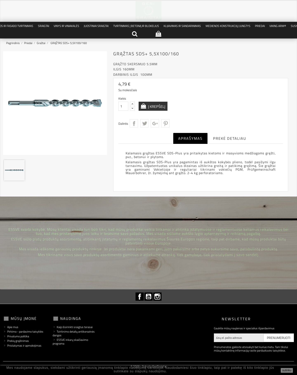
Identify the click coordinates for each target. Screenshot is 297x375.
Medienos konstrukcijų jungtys (228, 26)
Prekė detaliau (229, 138)
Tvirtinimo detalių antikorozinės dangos (74, 333)
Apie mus (12, 327)
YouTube (148, 296)
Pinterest (165, 123)
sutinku (286, 370)
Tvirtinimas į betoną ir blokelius (136, 26)
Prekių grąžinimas (18, 341)
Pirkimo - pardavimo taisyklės (25, 331)
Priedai (260, 26)
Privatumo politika (18, 336)
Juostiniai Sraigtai (96, 26)
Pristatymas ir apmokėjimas (24, 345)
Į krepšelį (156, 106)
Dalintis (134, 123)
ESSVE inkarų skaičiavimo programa (70, 342)
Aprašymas (190, 138)
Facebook (140, 296)
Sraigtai (43, 26)
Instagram (157, 296)
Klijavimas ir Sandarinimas (182, 26)
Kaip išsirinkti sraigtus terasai (75, 327)
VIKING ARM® (277, 26)
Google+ (155, 123)
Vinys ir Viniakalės (66, 26)
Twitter (144, 123)
